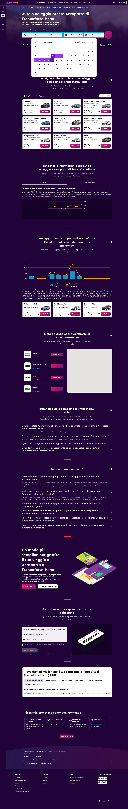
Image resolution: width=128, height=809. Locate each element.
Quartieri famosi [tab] (67, 680)
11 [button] (39, 60)
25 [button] (40, 68)
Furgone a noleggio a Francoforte (34, 693)
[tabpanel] (67, 205)
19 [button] (44, 64)
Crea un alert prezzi (96, 724)
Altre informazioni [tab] (89, 182)
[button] (3, 3)
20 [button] (48, 64)
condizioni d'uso (42, 654)
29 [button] (57, 68)
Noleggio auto (25, 7)
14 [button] (52, 60)
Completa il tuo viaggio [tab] (95, 680)
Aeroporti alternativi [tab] (52, 680)
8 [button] (56, 56)
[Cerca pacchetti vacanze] (3, 19)
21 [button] (52, 64)
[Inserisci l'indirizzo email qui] (46, 639)
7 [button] (52, 56)
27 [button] (48, 68)
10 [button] (35, 60)
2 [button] (61, 51)
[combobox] (30, 30)
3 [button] (35, 56)
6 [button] (48, 56)
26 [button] (44, 68)
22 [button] (57, 64)
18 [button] (39, 64)
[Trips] (3, 24)
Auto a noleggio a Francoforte (54, 7)
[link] (45, 111)
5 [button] (88, 51)
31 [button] (35, 73)
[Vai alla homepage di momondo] (12, 3)
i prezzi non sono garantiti (60, 751)
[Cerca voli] (3, 8)
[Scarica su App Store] (102, 782)
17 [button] (35, 64)
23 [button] (61, 64)
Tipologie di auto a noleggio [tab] (33, 680)
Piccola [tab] (67, 259)
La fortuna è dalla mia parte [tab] (33, 684)
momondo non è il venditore (68, 757)
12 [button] (44, 60)
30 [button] (61, 68)
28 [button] (52, 68)
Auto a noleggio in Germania (38, 7)
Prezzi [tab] (44, 182)
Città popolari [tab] (79, 680)
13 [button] (48, 60)
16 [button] (61, 60)
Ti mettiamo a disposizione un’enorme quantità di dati (68, 760)
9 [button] (61, 56)
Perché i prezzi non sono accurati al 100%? (68, 763)
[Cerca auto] (3, 15)
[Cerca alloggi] (3, 12)
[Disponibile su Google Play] (102, 778)
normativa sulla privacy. (52, 654)
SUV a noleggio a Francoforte (75, 693)
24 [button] (35, 68)
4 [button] (39, 56)
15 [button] (57, 60)
